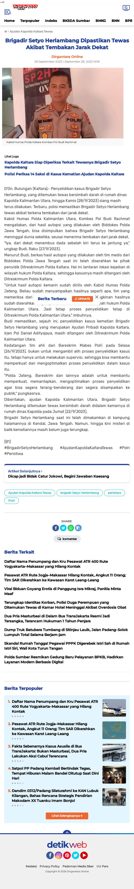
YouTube (87, 857)
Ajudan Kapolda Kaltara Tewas (29, 493)
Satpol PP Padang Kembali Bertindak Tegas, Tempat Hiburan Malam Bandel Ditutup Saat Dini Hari (55, 773)
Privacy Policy (50, 866)
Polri (11, 500)
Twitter (78, 857)
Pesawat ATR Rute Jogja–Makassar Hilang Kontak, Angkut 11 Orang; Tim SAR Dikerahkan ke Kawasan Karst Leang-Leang (53, 729)
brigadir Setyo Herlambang (79, 493)
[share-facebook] (55, 528)
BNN (115, 21)
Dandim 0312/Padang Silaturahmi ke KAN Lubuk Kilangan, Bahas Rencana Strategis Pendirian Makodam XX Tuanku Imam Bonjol (55, 795)
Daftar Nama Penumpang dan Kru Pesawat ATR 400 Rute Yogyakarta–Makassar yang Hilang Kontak (55, 706)
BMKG (101, 21)
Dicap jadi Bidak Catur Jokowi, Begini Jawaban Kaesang (58, 476)
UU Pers (102, 866)
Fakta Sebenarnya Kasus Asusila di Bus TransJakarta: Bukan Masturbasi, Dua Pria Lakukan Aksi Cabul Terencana (49, 751)
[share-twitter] (63, 528)
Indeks (51, 21)
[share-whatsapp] (70, 528)
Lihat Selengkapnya (67, 815)
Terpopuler (29, 21)
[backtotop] (67, 834)
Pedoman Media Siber (78, 866)
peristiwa (114, 493)
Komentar (67, 538)
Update (82, 299)
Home (9, 21)
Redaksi (31, 866)
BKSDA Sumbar (76, 21)
